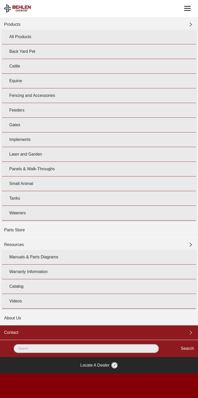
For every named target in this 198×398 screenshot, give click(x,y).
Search (187, 348)
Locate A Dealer (99, 365)
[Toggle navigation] (187, 8)
